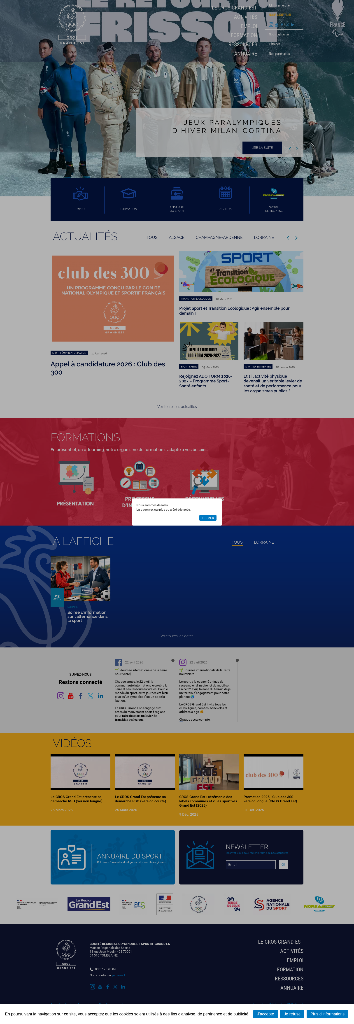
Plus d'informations (327, 1014)
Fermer (208, 518)
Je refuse (292, 1014)
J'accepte (265, 1014)
